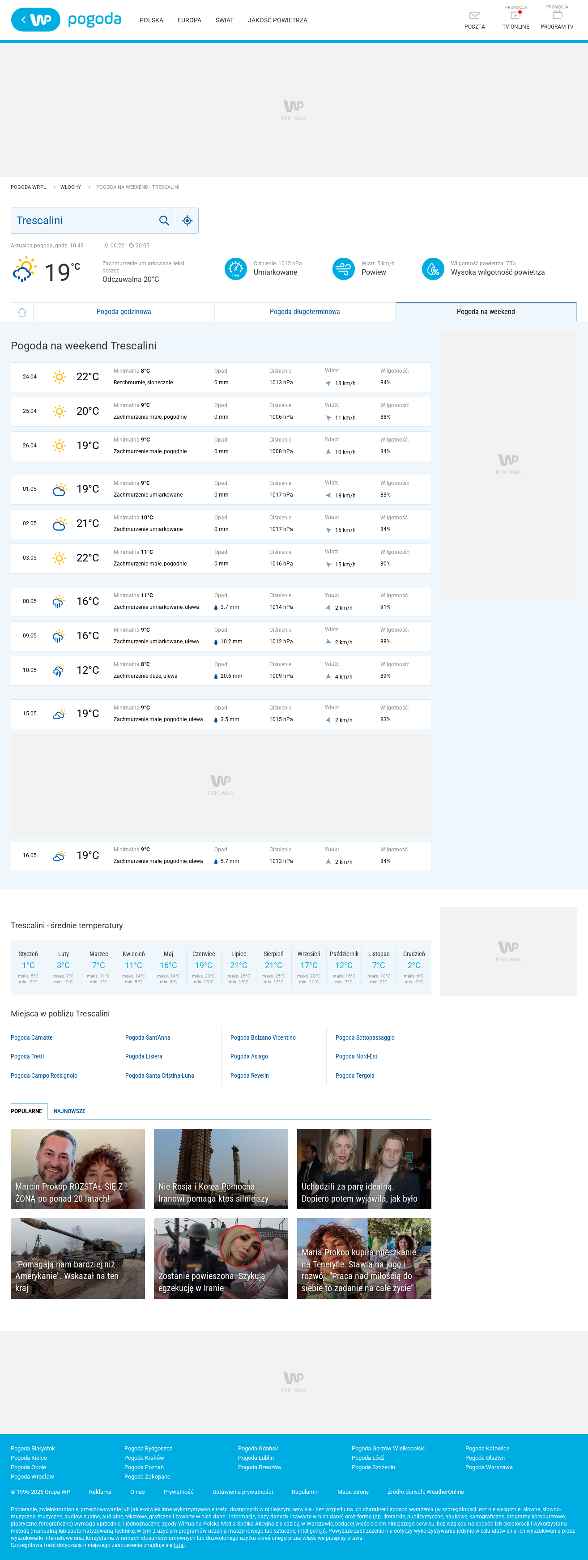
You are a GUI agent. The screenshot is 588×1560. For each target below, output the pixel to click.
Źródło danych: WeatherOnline (426, 1491)
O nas (137, 1491)
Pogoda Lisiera (143, 1056)
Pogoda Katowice (487, 1448)
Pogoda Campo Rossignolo (44, 1075)
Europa (189, 20)
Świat (225, 20)
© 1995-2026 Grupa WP (40, 1491)
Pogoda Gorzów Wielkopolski (389, 1448)
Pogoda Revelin (249, 1075)
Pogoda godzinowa (124, 311)
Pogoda (94, 20)
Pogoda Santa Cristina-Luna (159, 1075)
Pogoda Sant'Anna (147, 1037)
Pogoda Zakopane (147, 1476)
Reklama (100, 1491)
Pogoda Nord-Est (356, 1056)
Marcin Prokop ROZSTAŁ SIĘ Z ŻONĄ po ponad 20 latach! (69, 1192)
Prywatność (179, 1491)
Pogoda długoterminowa (305, 311)
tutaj (179, 1545)
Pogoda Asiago (249, 1056)
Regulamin (305, 1491)
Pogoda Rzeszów (259, 1467)
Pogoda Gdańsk (258, 1448)
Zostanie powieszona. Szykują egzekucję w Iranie (211, 1282)
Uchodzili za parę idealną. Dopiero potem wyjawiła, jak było (360, 1192)
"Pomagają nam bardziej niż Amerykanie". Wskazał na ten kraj (67, 1276)
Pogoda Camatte (32, 1037)
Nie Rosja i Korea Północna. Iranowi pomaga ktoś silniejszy (213, 1192)
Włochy (71, 187)
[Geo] (187, 221)
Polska (151, 20)
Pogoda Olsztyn (485, 1457)
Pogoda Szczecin (373, 1467)
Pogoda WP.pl (29, 187)
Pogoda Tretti (27, 1056)
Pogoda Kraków (144, 1457)
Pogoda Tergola (355, 1075)
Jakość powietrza (277, 20)
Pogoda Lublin (256, 1457)
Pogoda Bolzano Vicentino (263, 1037)
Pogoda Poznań (144, 1467)
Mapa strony (353, 1491)
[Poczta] (475, 21)
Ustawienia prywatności (243, 1491)
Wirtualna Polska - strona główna (36, 20)
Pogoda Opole (28, 1467)
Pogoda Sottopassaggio (365, 1037)
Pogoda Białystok (33, 1448)
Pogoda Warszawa (489, 1467)
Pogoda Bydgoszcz (148, 1448)
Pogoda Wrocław (32, 1476)
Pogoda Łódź (368, 1457)
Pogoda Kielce (29, 1457)
